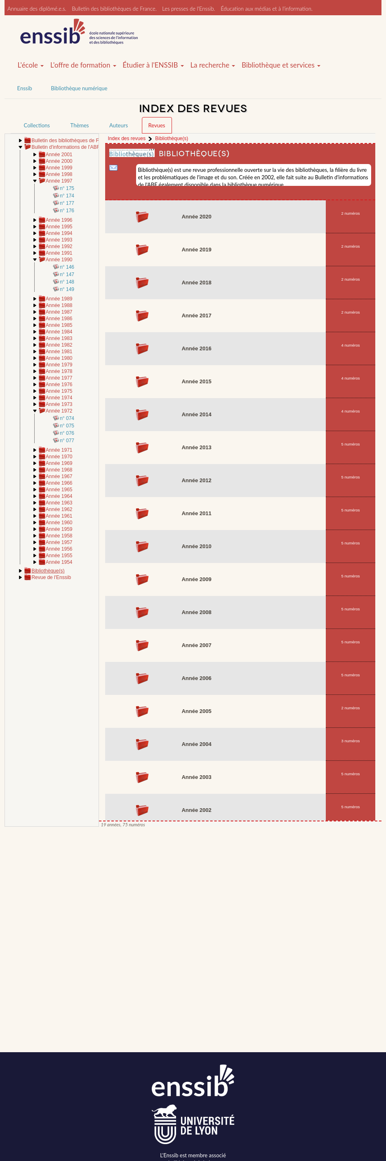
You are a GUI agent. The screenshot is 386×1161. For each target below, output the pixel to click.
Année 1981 (59, 351)
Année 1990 (59, 260)
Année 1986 (59, 318)
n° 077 (67, 440)
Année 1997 (59, 181)
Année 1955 (59, 555)
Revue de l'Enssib (51, 577)
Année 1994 (59, 233)
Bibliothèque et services (281, 65)
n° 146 (67, 267)
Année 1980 (59, 358)
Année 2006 (196, 678)
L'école (31, 65)
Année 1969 (59, 463)
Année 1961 (59, 516)
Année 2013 (196, 447)
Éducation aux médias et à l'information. (267, 8)
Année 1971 (59, 450)
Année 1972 (59, 411)
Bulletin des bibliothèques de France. (114, 8)
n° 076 (67, 433)
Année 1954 (59, 562)
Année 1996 (59, 220)
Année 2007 (196, 645)
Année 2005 (196, 711)
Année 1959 (59, 529)
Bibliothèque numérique (79, 88)
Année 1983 (59, 338)
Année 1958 (59, 536)
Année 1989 (59, 299)
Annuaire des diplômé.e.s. (36, 8)
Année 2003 (196, 777)
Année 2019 (196, 249)
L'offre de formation (83, 65)
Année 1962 (59, 509)
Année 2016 (196, 348)
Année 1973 (59, 404)
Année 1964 (59, 496)
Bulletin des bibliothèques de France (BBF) (78, 140)
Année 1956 (59, 549)
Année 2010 (196, 546)
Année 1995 (59, 227)
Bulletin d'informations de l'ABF (65, 147)
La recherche (212, 65)
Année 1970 (59, 457)
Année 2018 (196, 282)
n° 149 (67, 289)
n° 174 (67, 196)
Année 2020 (196, 216)
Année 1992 (59, 246)
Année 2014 (196, 414)
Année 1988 (59, 305)
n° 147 (67, 274)
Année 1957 (59, 542)
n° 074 (67, 418)
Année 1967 (59, 476)
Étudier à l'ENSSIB (153, 65)
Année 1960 (59, 522)
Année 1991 (59, 253)
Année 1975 (59, 391)
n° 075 (67, 426)
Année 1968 (59, 470)
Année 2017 (196, 315)
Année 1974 (59, 398)
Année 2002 (196, 810)
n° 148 (67, 282)
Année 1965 (59, 490)
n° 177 (67, 203)
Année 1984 (59, 332)
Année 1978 (59, 371)
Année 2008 (196, 612)
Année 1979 (59, 365)
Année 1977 (59, 378)
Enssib (24, 88)
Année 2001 (59, 154)
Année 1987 (59, 312)
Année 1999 (59, 168)
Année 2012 (196, 480)
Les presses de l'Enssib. (188, 8)
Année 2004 (196, 744)
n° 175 (67, 188)
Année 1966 (59, 483)
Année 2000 (59, 161)
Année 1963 (59, 503)
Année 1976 (59, 384)
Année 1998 (59, 174)
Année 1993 (59, 240)
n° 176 (67, 210)
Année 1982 (59, 345)
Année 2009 (196, 579)
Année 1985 (59, 325)
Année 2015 (196, 381)
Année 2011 (196, 513)
